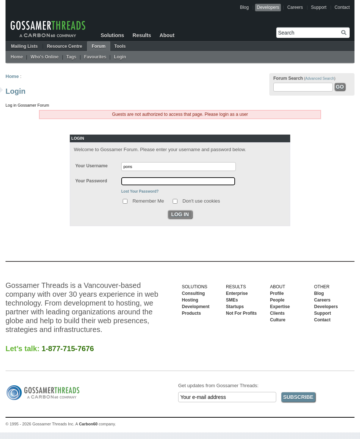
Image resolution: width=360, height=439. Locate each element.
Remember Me (148, 200)
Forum (98, 46)
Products (191, 313)
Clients (277, 313)
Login (120, 57)
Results (142, 35)
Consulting (193, 293)
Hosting (190, 300)
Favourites (95, 57)
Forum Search (288, 78)
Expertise (280, 306)
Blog (244, 7)
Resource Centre (64, 46)
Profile (277, 293)
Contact (342, 7)
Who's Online (44, 57)
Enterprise (237, 293)
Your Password (91, 180)
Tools (120, 46)
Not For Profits (241, 313)
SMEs (232, 300)
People (277, 300)
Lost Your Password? (140, 191)
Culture (277, 319)
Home (17, 57)
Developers (268, 7)
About (166, 35)
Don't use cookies (201, 200)
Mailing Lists (24, 46)
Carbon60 (88, 424)
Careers (295, 7)
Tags (71, 57)
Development (195, 306)
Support (319, 7)
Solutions (112, 35)
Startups (235, 306)
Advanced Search (319, 78)
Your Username (91, 165)
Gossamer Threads (48, 29)
